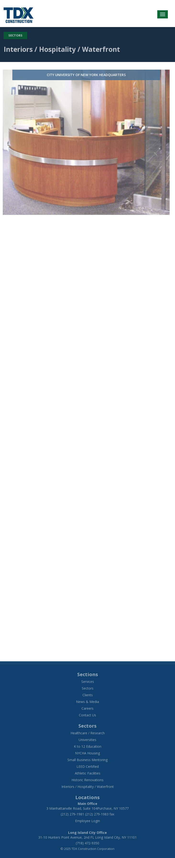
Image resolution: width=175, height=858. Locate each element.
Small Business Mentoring (87, 760)
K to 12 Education (87, 746)
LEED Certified (88, 766)
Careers (87, 708)
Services (87, 681)
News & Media (87, 701)
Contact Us (87, 715)
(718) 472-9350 (87, 843)
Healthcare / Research (88, 733)
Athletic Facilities (87, 773)
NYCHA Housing (87, 753)
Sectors (15, 34)
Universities (87, 739)
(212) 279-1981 (72, 814)
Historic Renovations (87, 780)
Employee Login (87, 821)
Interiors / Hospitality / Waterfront (87, 786)
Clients (87, 695)
